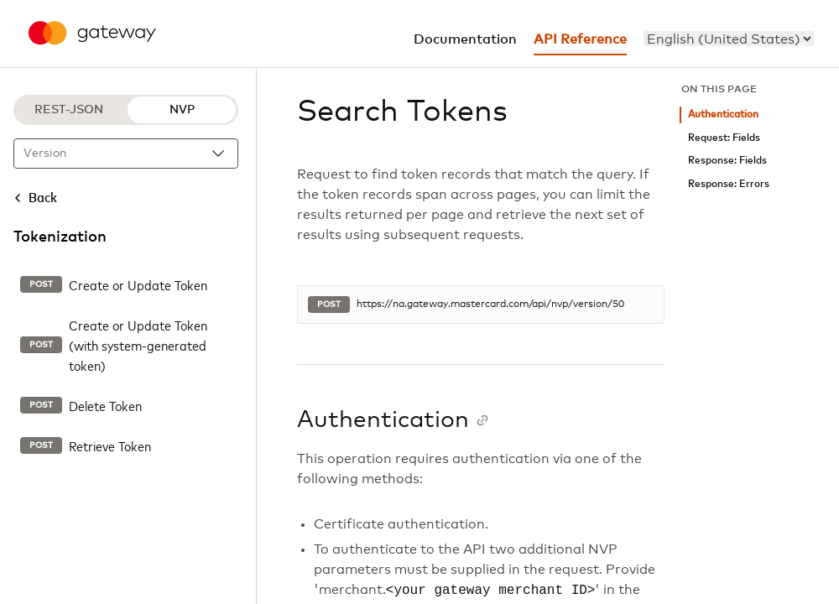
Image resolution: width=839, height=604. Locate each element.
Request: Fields (724, 138)
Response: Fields (727, 160)
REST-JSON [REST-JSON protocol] (68, 110)
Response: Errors (728, 184)
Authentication (723, 114)
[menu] (729, 38)
